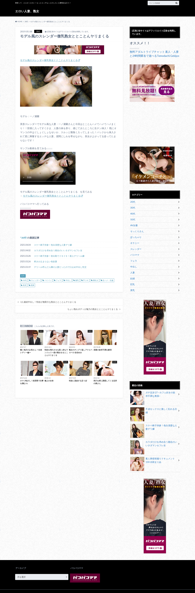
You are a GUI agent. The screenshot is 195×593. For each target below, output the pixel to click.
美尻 (24, 285)
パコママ (134, 251)
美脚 (32, 285)
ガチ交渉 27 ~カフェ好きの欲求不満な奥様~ (153, 388)
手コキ (85, 280)
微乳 (77, 280)
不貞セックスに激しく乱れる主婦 (153, 403)
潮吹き (95, 280)
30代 (23, 237)
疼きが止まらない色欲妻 (45, 261)
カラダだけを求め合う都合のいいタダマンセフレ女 (58, 250)
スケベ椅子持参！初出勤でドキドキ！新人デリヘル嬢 (59, 255)
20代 (132, 201)
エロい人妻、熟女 (28, 11)
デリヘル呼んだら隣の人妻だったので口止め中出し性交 (60, 267)
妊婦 (132, 273)
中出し (68, 280)
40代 (132, 212)
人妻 (132, 268)
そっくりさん (136, 229)
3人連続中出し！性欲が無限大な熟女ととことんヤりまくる (48, 302)
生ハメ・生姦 (108, 280)
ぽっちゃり (135, 235)
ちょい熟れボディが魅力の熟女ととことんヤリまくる (92, 309)
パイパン (47, 280)
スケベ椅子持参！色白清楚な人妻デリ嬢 (53, 244)
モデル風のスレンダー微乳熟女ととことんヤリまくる (49, 60)
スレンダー (35, 280)
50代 (132, 218)
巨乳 (132, 279)
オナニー (134, 240)
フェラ (58, 280)
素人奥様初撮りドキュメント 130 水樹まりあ (153, 454)
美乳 (132, 284)
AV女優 (133, 223)
